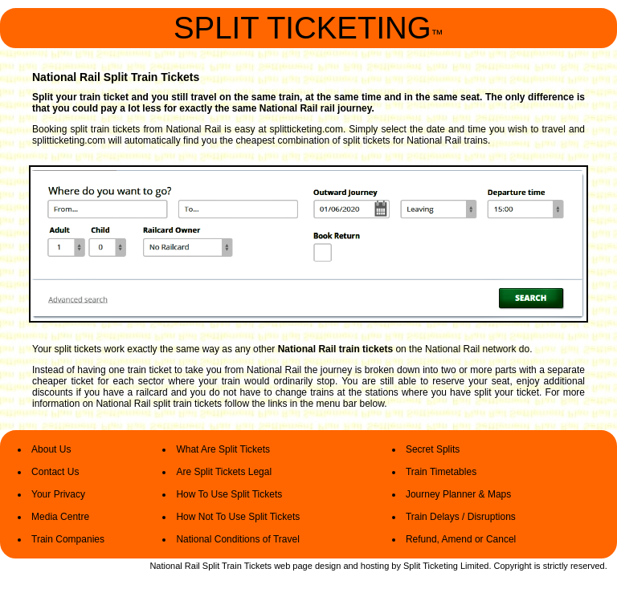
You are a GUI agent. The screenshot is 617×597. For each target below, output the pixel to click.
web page (293, 566)
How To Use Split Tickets (229, 494)
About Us (51, 449)
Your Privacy (58, 494)
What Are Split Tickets (223, 449)
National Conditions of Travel (237, 539)
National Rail (174, 566)
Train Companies (67, 539)
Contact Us (55, 471)
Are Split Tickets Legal (224, 471)
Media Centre (60, 516)
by (396, 566)
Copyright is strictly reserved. (550, 566)
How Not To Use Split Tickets (238, 516)
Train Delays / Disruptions (461, 516)
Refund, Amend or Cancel (461, 539)
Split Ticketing (430, 566)
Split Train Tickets (238, 566)
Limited (474, 566)
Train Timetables (441, 471)
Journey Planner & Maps (458, 494)
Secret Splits (433, 449)
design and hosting (352, 566)
